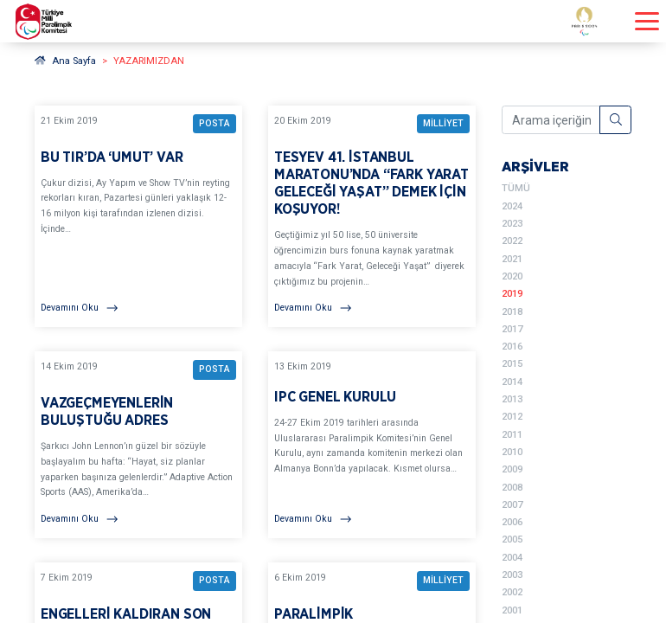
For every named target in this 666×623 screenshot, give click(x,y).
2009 (512, 469)
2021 (512, 259)
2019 (512, 293)
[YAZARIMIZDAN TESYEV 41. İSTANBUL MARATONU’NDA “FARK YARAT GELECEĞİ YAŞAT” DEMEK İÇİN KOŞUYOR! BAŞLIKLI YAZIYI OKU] (372, 216)
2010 (512, 452)
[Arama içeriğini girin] (551, 120)
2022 (512, 241)
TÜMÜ (516, 188)
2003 (512, 575)
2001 (512, 610)
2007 (512, 505)
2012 (512, 416)
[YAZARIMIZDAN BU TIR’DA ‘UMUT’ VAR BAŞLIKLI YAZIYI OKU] (138, 216)
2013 (512, 399)
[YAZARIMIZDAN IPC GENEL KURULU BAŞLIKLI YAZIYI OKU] (372, 444)
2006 (512, 522)
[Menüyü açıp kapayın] (647, 21)
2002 (512, 592)
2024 (512, 206)
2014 (512, 382)
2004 (512, 557)
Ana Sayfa (65, 61)
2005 (512, 539)
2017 (512, 329)
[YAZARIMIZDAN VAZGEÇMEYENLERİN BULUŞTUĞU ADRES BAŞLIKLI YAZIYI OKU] (138, 444)
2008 (512, 487)
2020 (512, 276)
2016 (512, 346)
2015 (512, 363)
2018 (512, 312)
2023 (512, 223)
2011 (512, 434)
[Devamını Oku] (138, 308)
